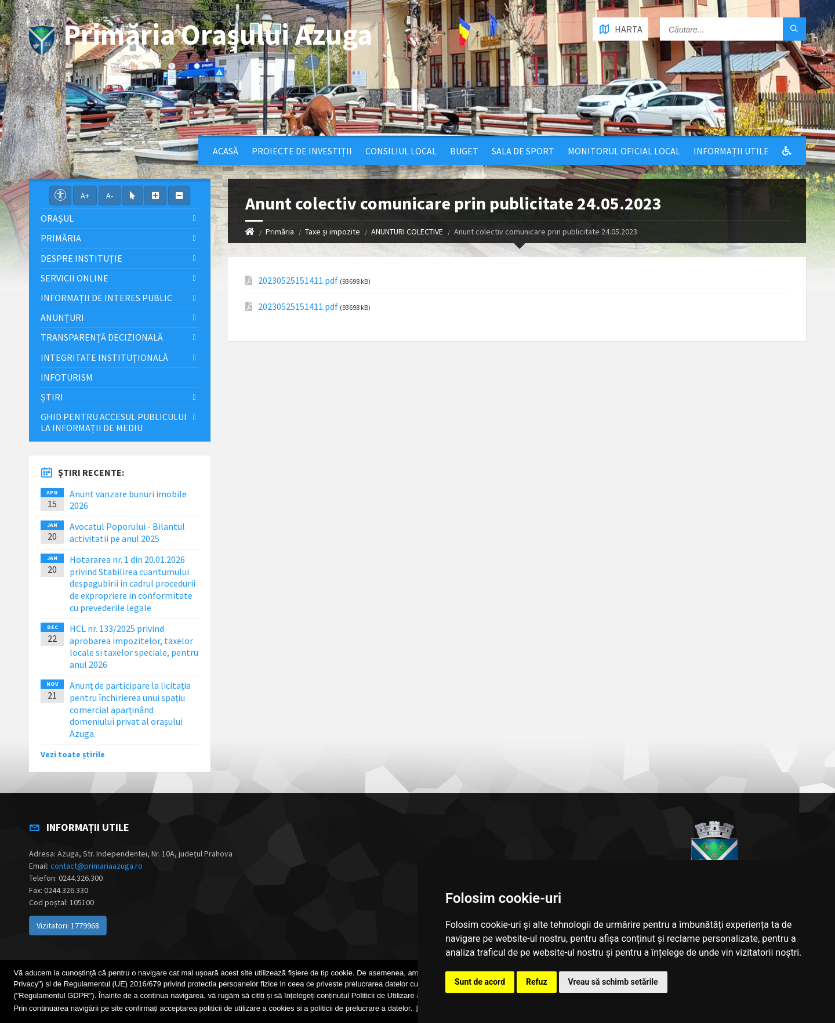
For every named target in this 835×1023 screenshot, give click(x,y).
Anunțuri (62, 317)
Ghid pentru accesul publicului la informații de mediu (114, 422)
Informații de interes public (106, 297)
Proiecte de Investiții (302, 151)
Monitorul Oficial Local (624, 151)
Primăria (280, 231)
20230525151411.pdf (298, 280)
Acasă (225, 151)
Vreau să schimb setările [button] (613, 981)
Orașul (57, 218)
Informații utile (731, 151)
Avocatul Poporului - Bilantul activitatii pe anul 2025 (127, 532)
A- (109, 195)
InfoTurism (67, 377)
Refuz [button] (536, 981)
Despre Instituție (81, 258)
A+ (85, 195)
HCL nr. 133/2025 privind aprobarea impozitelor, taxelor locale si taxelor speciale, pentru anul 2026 (134, 646)
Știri (52, 397)
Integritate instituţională (104, 357)
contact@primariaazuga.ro (96, 866)
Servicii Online (74, 278)
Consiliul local (401, 151)
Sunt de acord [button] (480, 981)
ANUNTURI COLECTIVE (407, 231)
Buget (464, 151)
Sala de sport (523, 151)
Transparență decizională (102, 337)
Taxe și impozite (332, 231)
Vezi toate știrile (73, 754)
